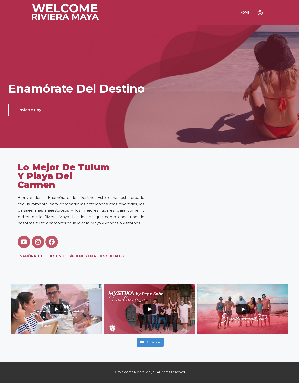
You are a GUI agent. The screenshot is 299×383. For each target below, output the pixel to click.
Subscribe (150, 342)
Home (245, 12)
